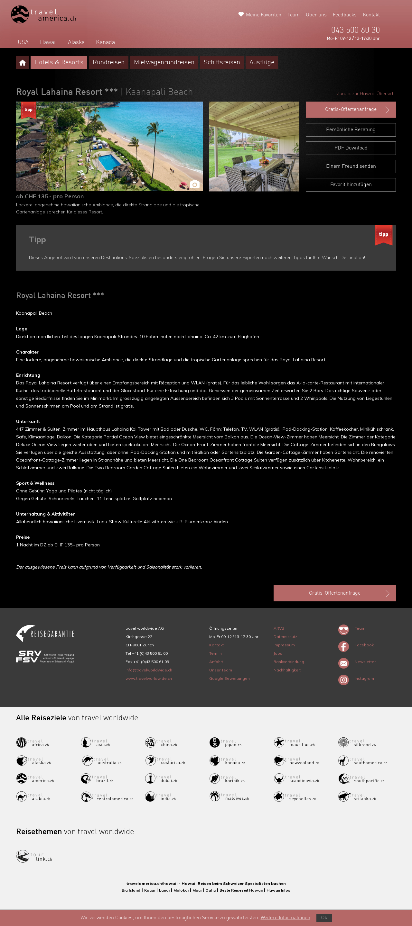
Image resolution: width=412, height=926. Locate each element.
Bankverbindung (289, 661)
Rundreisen (109, 62)
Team (293, 15)
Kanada (105, 42)
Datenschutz (285, 636)
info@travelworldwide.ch (149, 670)
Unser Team (220, 670)
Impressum (284, 645)
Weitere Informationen (285, 918)
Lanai (164, 890)
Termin (215, 653)
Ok (324, 918)
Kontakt (371, 15)
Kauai (149, 890)
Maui (196, 890)
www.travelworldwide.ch (149, 678)
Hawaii (48, 42)
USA (23, 42)
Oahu (210, 890)
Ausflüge (261, 62)
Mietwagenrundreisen (164, 62)
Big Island (131, 890)
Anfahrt (216, 661)
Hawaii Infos (278, 890)
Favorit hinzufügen (351, 184)
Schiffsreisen (222, 62)
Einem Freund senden (351, 166)
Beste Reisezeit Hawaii (241, 890)
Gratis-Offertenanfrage (358, 109)
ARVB (279, 628)
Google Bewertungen (229, 678)
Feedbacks (345, 15)
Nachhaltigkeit (287, 670)
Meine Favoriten (263, 15)
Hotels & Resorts (58, 62)
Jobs (278, 653)
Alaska (76, 42)
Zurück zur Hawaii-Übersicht (366, 93)
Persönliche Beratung (351, 129)
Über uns (316, 15)
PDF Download (351, 148)
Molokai (181, 890)
